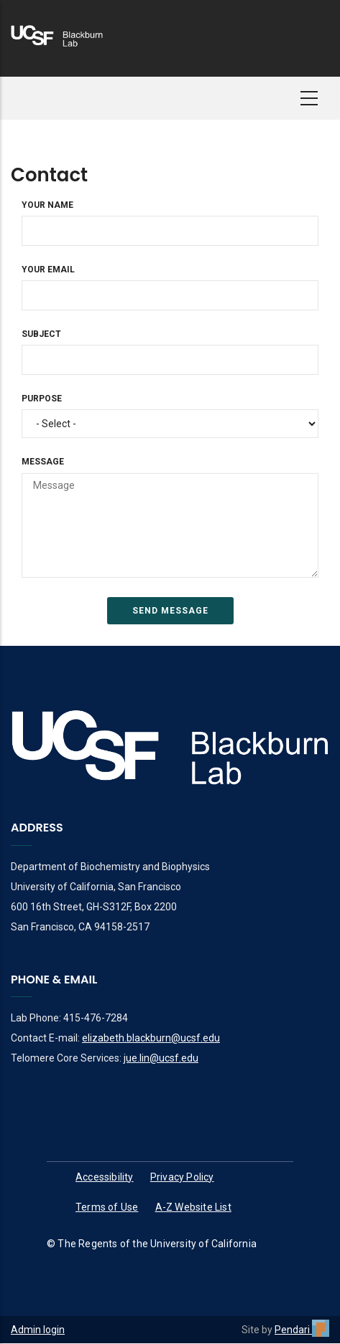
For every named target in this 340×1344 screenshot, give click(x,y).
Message (43, 462)
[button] (309, 98)
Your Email (48, 269)
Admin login (38, 1329)
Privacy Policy (182, 1177)
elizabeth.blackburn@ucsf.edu (151, 1038)
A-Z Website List (193, 1207)
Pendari (302, 1329)
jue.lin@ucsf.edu (161, 1058)
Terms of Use (106, 1207)
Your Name (47, 205)
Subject (41, 334)
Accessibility (104, 1177)
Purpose (42, 399)
